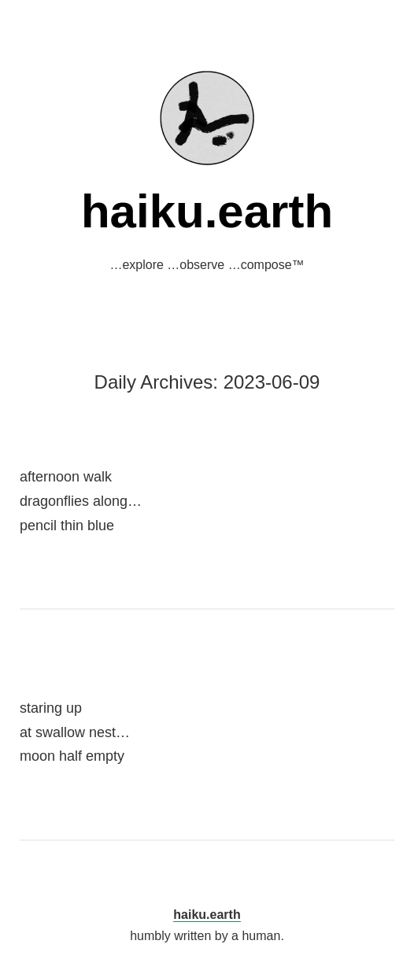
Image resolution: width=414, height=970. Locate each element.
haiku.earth (207, 211)
